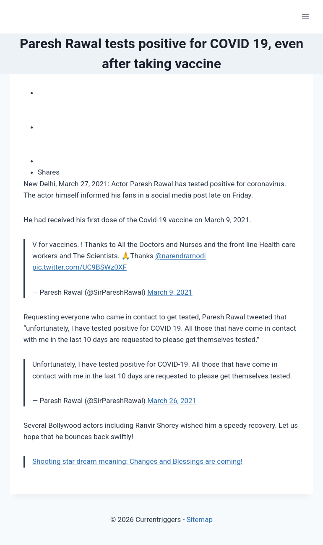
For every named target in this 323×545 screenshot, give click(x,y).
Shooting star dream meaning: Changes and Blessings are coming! (137, 461)
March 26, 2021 (171, 400)
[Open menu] (305, 16)
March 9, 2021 (170, 292)
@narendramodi (180, 256)
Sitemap (199, 519)
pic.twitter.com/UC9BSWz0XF (79, 267)
